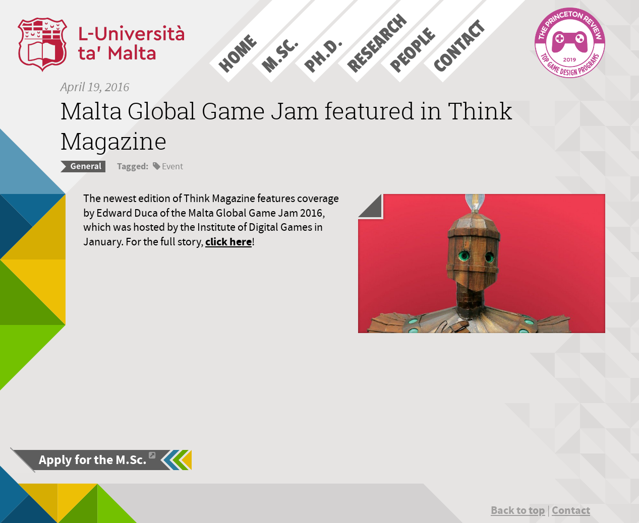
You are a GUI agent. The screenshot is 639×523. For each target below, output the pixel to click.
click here (228, 241)
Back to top (518, 510)
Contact (571, 510)
